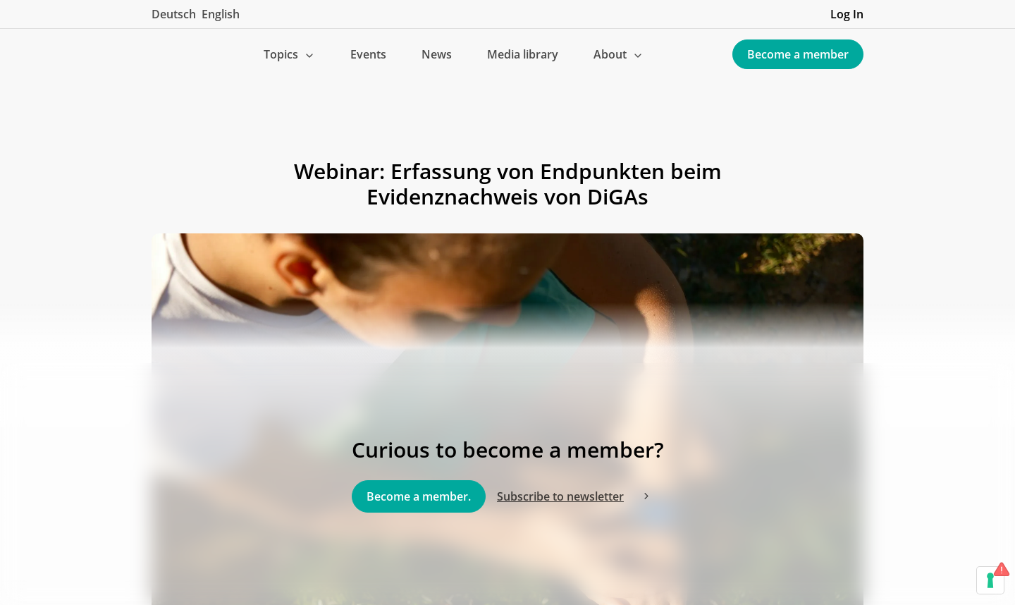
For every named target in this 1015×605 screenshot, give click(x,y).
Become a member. (419, 496)
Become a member (798, 54)
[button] (289, 54)
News (437, 54)
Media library (522, 54)
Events (368, 54)
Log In (846, 14)
